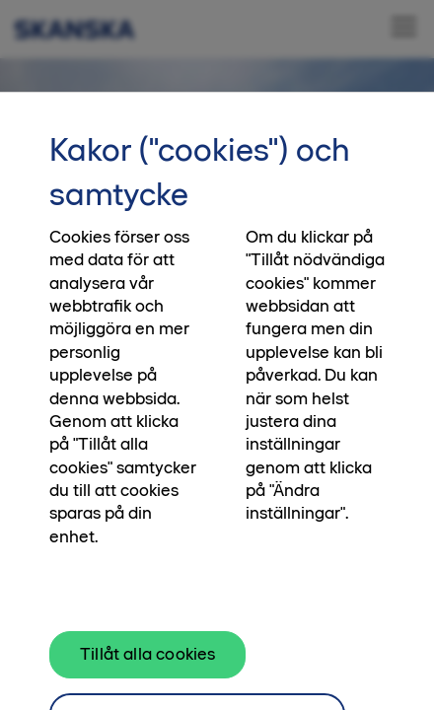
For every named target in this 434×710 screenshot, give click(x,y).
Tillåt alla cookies (147, 663)
